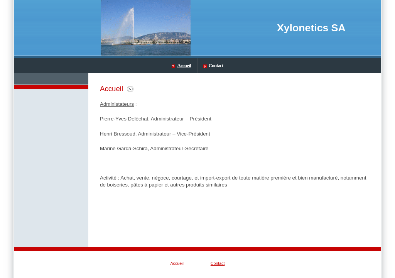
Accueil (181, 65)
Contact (213, 65)
